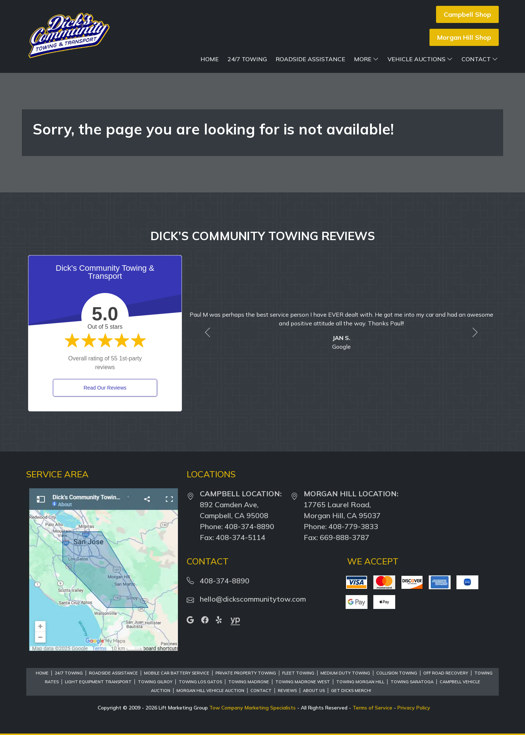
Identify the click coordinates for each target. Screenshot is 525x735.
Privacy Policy (413, 707)
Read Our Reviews (105, 388)
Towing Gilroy (155, 681)
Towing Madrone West (302, 681)
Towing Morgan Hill (360, 681)
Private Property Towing (245, 673)
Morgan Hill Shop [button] (464, 37)
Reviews (287, 690)
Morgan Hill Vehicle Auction (210, 690)
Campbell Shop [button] (467, 14)
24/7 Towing (247, 59)
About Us (314, 690)
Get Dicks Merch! (351, 690)
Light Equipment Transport (98, 681)
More (366, 59)
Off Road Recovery (445, 673)
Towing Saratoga (411, 681)
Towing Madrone (248, 681)
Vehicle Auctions (420, 59)
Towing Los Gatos (200, 681)
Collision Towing (396, 673)
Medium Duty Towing (345, 673)
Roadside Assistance (310, 59)
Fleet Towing (298, 673)
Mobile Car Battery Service (176, 673)
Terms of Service (372, 707)
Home (210, 59)
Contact (480, 59)
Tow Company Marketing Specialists (252, 707)
